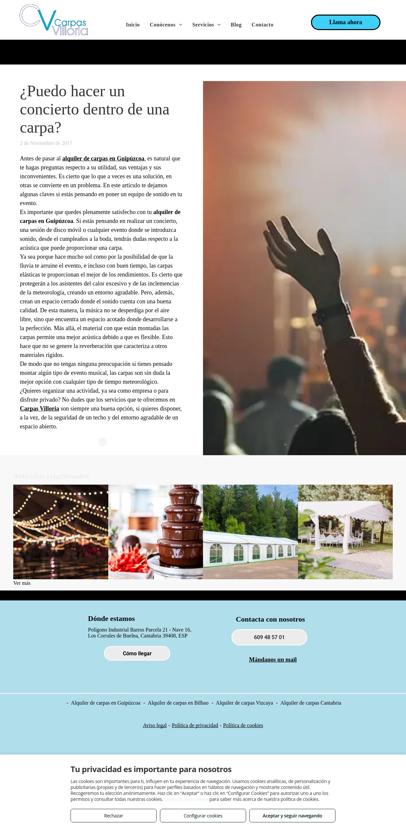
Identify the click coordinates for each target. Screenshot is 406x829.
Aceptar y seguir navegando (292, 815)
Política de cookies (243, 725)
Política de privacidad (195, 725)
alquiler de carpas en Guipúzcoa (103, 158)
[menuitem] (133, 24)
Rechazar (113, 815)
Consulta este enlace (186, 799)
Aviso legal (155, 725)
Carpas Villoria (39, 408)
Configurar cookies (203, 815)
